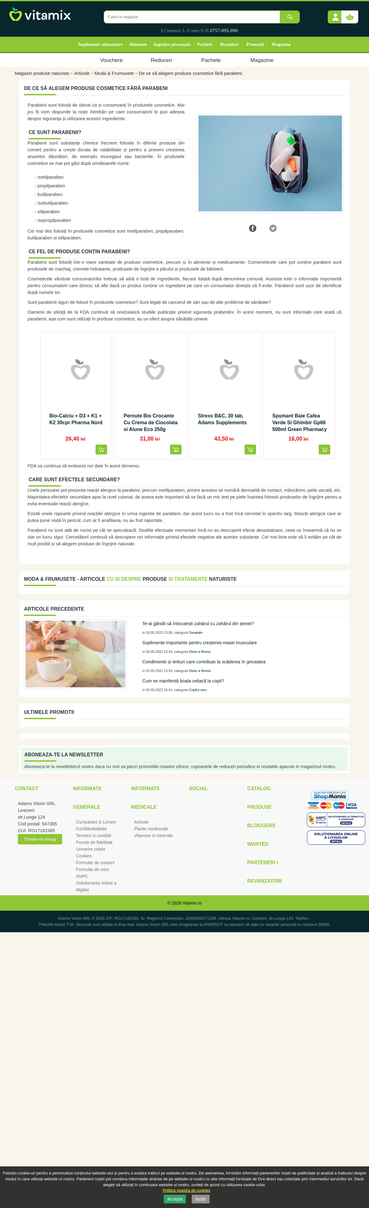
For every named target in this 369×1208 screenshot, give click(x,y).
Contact (26, 788)
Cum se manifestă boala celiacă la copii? (183, 680)
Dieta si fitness (200, 651)
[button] (335, 14)
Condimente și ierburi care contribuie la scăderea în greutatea (204, 661)
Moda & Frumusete (114, 73)
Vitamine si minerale (153, 835)
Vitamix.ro (192, 903)
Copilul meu (198, 690)
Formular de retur (92, 869)
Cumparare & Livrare (96, 822)
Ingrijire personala (172, 44)
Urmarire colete (91, 849)
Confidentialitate (91, 828)
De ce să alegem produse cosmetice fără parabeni (190, 73)
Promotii (255, 44)
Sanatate (196, 632)
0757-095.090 (224, 30)
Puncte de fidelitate (94, 842)
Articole (82, 73)
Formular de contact (95, 862)
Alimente (138, 44)
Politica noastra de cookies (187, 1190)
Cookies (84, 855)
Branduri (229, 44)
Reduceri (161, 60)
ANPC (82, 876)
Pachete (205, 44)
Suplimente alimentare (100, 44)
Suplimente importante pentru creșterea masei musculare (199, 642)
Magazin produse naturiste (42, 73)
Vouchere (111, 60)
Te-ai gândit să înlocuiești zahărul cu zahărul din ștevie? (198, 623)
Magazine (281, 44)
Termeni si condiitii (93, 835)
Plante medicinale (151, 828)
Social (198, 788)
